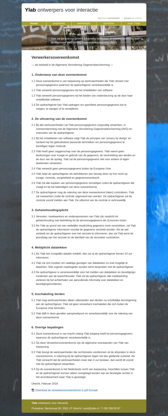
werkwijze (84, 23)
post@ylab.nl (91, 408)
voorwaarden (109, 18)
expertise (59, 23)
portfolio (109, 23)
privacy (133, 18)
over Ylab (134, 23)
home (34, 23)
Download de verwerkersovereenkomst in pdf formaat (66, 390)
